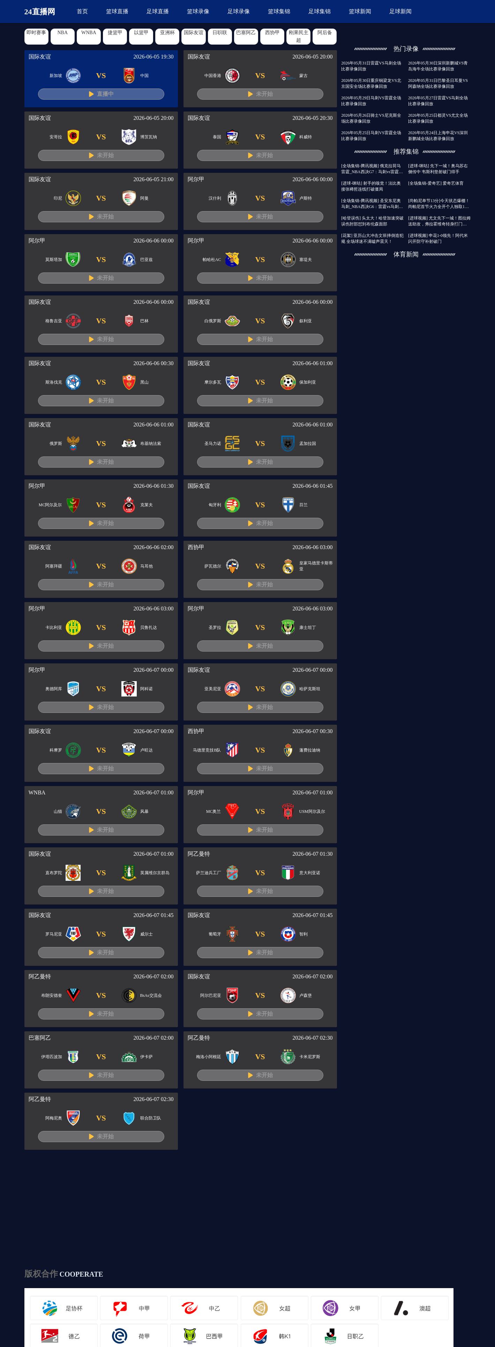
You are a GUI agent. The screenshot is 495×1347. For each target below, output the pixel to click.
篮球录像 (198, 11)
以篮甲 (141, 32)
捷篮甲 (115, 32)
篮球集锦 (279, 11)
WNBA (88, 32)
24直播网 (39, 11)
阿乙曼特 (199, 854)
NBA (62, 32)
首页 (82, 11)
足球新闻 (400, 11)
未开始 (264, 94)
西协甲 (272, 32)
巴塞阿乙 (246, 32)
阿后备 (324, 32)
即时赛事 (36, 32)
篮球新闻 (360, 11)
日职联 (219, 32)
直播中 (105, 94)
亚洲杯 (167, 32)
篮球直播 (117, 11)
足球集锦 (319, 11)
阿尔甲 (196, 179)
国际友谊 (193, 32)
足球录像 (238, 11)
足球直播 (158, 11)
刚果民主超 (298, 36)
